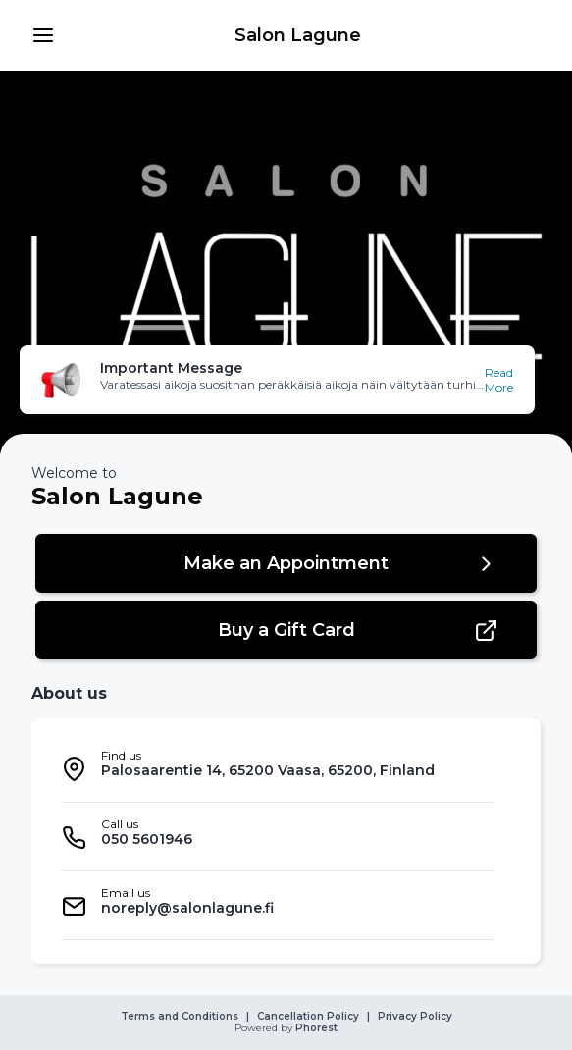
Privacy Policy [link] (415, 1017)
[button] (43, 35)
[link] (298, 35)
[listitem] (278, 768)
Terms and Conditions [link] (179, 1017)
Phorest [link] (315, 1028)
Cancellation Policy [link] (308, 1017)
